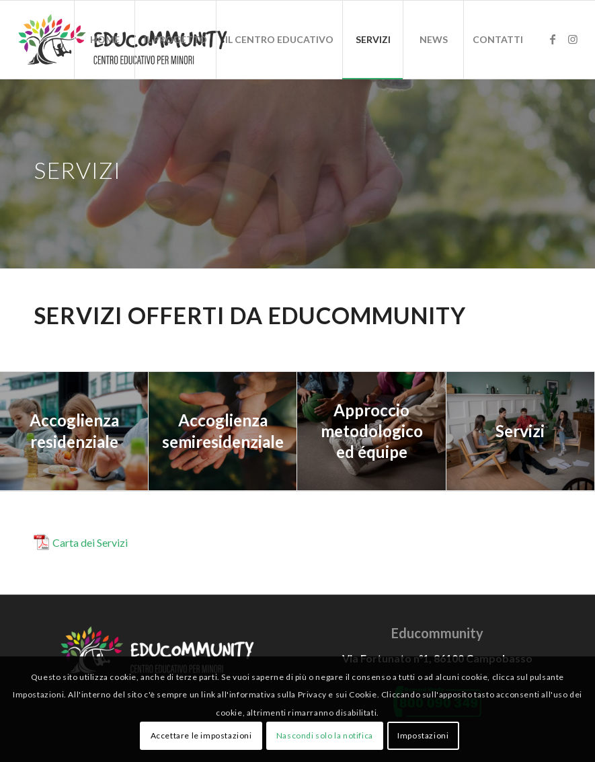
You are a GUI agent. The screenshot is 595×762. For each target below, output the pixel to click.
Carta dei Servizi (90, 542)
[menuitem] (104, 40)
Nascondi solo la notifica (324, 735)
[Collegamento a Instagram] (573, 39)
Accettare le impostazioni (201, 735)
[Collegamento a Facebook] (553, 39)
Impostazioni (422, 735)
